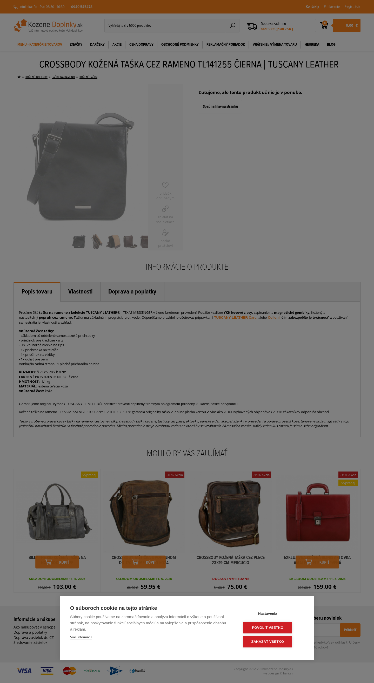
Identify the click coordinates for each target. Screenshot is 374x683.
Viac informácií (81, 638)
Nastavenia (272, 614)
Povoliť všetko (272, 628)
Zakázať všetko (272, 642)
